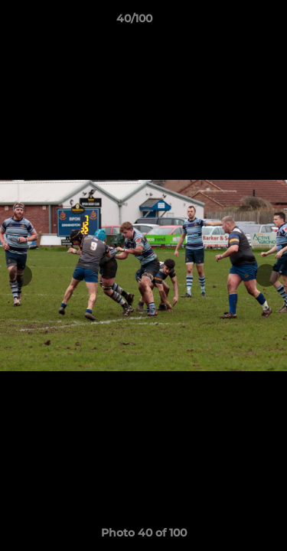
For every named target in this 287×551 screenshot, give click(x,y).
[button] (232, 22)
